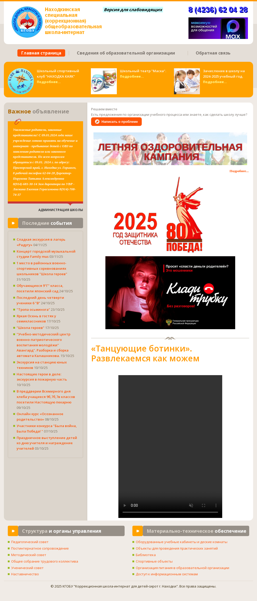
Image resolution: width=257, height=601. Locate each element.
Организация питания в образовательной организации (182, 567)
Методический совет (28, 554)
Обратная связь (213, 53)
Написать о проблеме (120, 122)
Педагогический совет (30, 541)
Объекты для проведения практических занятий (177, 548)
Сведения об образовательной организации (126, 53)
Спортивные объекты (154, 561)
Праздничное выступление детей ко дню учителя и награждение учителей (47, 443)
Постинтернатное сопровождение (40, 548)
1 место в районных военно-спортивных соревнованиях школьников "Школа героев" (42, 268)
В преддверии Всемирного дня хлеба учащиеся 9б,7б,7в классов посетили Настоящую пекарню (46, 396)
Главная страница (41, 53)
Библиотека (146, 554)
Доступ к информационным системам (167, 574)
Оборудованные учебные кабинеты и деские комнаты (181, 541)
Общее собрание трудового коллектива (44, 561)
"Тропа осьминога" (34, 309)
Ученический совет (27, 567)
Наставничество (25, 574)
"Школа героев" (31, 327)
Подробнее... (49, 81)
